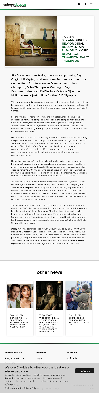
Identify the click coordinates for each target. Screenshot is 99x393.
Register (40, 363)
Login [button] (39, 358)
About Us (10, 363)
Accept (85, 370)
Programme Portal (14, 358)
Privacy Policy (30, 388)
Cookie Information (14, 388)
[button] (79, 4)
